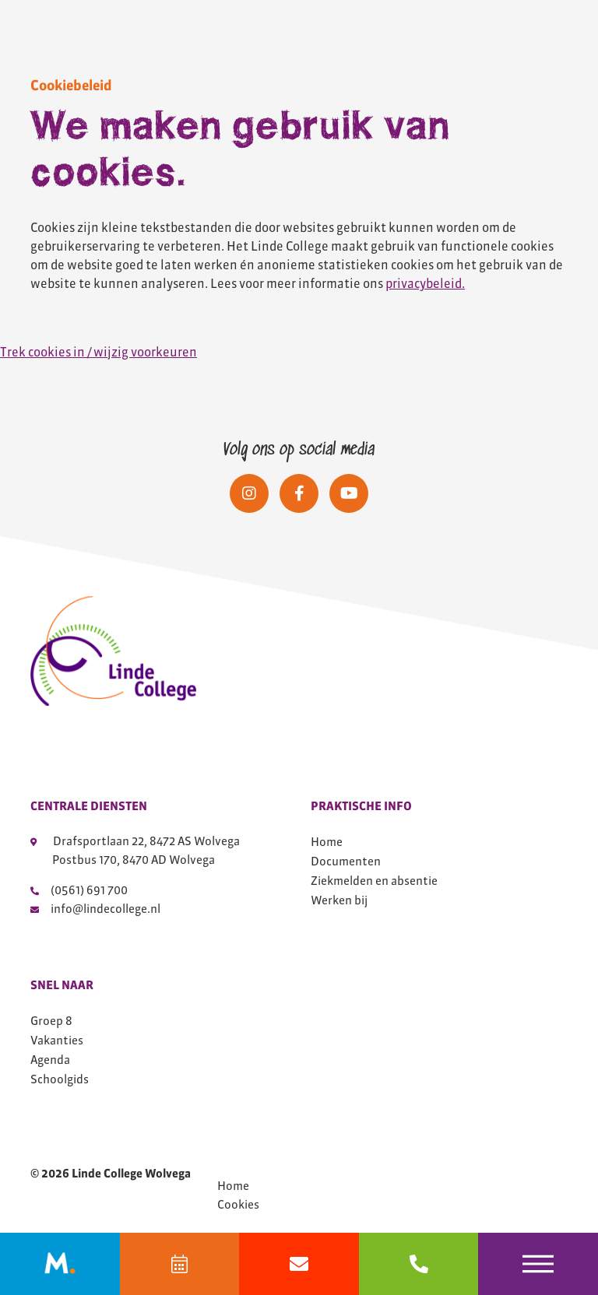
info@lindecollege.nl (95, 908)
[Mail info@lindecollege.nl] (299, 1264)
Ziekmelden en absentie (374, 880)
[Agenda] (180, 1264)
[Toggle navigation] (538, 1264)
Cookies (238, 1204)
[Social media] (249, 493)
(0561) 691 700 (79, 890)
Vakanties (56, 1040)
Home (327, 841)
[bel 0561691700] (419, 1264)
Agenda (50, 1059)
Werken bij (339, 900)
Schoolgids (59, 1079)
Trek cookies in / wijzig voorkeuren (98, 352)
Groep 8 (51, 1020)
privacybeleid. (425, 283)
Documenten (346, 861)
